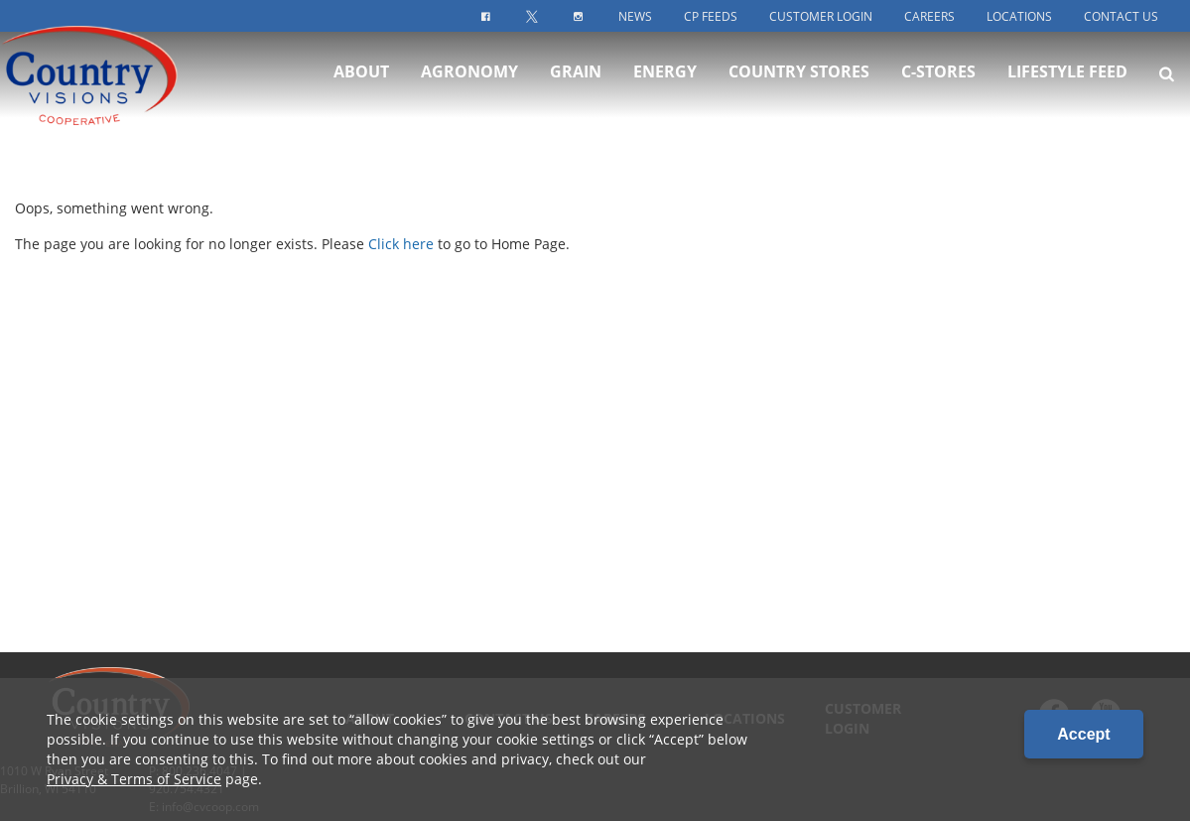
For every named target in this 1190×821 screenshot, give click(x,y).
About (361, 87)
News (635, 16)
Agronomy (469, 87)
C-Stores (938, 87)
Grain (575, 87)
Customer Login (820, 16)
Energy (665, 87)
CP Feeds (710, 16)
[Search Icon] (1166, 89)
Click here (401, 243)
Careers (929, 16)
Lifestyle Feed (1067, 87)
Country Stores (798, 87)
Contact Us (1121, 16)
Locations (1019, 16)
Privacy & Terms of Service (134, 778)
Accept (1083, 734)
